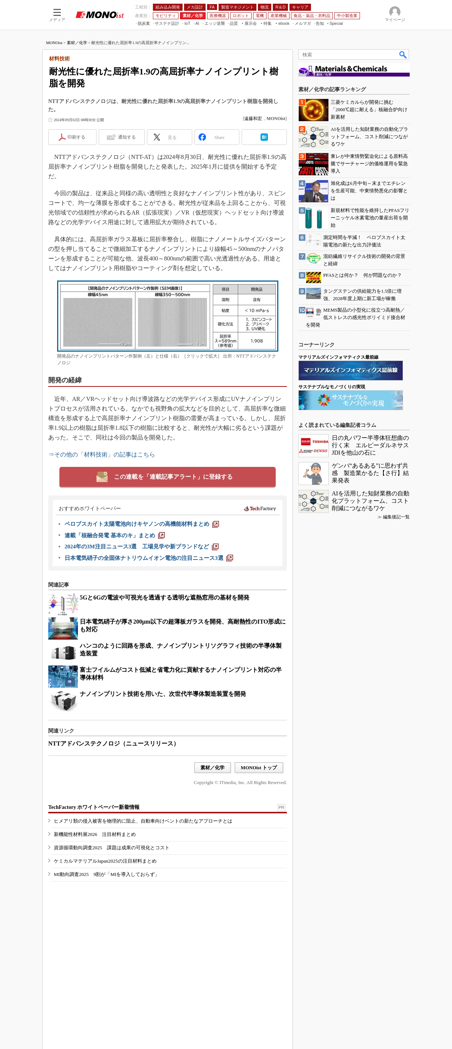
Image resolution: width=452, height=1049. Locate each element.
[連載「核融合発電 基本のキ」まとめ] (115, 535)
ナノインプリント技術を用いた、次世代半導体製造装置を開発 (163, 694)
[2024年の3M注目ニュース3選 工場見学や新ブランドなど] (142, 547)
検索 (403, 54)
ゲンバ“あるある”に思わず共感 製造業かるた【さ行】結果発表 (370, 473)
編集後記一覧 (396, 516)
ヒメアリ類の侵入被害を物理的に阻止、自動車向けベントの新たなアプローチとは (143, 821)
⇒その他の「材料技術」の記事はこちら (101, 454)
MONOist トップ (259, 767)
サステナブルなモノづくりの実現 (331, 386)
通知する (127, 137)
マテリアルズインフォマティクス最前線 (338, 357)
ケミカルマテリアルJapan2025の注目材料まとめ (105, 861)
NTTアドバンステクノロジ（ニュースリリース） (113, 743)
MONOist (54, 42)
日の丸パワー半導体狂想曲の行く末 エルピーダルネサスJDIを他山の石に (370, 445)
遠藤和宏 (253, 118)
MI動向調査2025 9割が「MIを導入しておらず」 (107, 874)
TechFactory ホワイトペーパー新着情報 (94, 807)
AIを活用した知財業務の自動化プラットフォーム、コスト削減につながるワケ (370, 500)
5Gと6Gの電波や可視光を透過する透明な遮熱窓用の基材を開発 (164, 597)
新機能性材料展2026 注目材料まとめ (95, 834)
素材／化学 (77, 42)
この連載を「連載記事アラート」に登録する (173, 477)
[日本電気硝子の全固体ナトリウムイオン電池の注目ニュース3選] (149, 558)
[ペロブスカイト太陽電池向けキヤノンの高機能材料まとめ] (142, 524)
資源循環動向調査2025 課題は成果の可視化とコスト (112, 847)
